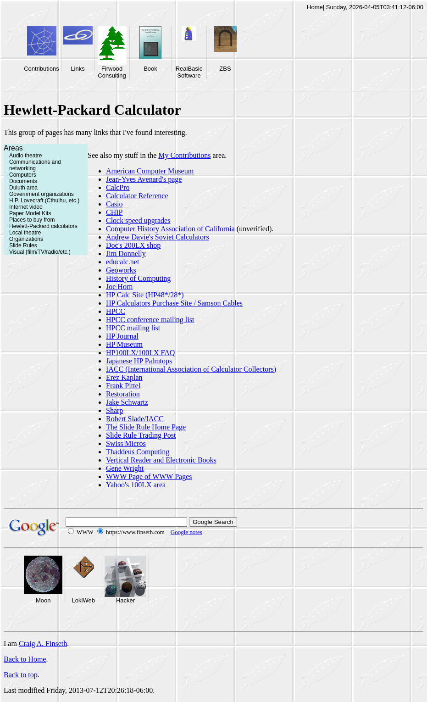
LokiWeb (83, 600)
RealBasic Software (189, 72)
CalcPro (118, 187)
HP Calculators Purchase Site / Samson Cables (174, 303)
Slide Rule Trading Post (141, 435)
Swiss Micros (126, 443)
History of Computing (138, 278)
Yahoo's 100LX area (136, 485)
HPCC (115, 311)
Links (77, 68)
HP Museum (124, 344)
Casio (114, 204)
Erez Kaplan (124, 377)
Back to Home (25, 659)
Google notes (186, 532)
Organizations (26, 239)
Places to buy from (32, 220)
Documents (23, 181)
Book (150, 68)
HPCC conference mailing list (150, 319)
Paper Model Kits (30, 213)
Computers (22, 175)
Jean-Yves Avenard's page (144, 179)
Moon (43, 600)
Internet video (26, 207)
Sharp (114, 410)
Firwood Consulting (112, 72)
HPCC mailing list (133, 328)
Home (315, 7)
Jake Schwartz (127, 402)
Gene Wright (125, 468)
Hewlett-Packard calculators (43, 226)
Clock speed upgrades (138, 220)
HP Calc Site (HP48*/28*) (145, 295)
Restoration (123, 394)
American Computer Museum (150, 171)
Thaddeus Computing (137, 452)
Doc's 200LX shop (133, 245)
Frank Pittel (123, 386)
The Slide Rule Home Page (146, 427)
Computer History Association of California (170, 229)
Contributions (41, 68)
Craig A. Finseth (43, 643)
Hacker (125, 600)
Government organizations (41, 194)
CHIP (114, 212)
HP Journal (122, 336)
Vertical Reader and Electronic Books (161, 460)
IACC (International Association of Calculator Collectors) (191, 369)
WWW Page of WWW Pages (149, 476)
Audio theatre (25, 155)
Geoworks (121, 270)
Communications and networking (35, 165)
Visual (16, 252)
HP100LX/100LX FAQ (140, 353)
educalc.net (122, 262)
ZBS (225, 68)
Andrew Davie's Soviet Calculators (157, 237)
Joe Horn (119, 286)
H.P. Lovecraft (26, 200)
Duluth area (23, 187)
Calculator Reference (137, 196)
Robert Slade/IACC (135, 419)
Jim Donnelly (126, 253)
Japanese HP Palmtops (139, 361)
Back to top (21, 675)
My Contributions (184, 155)
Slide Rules (23, 245)
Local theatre (25, 232)
